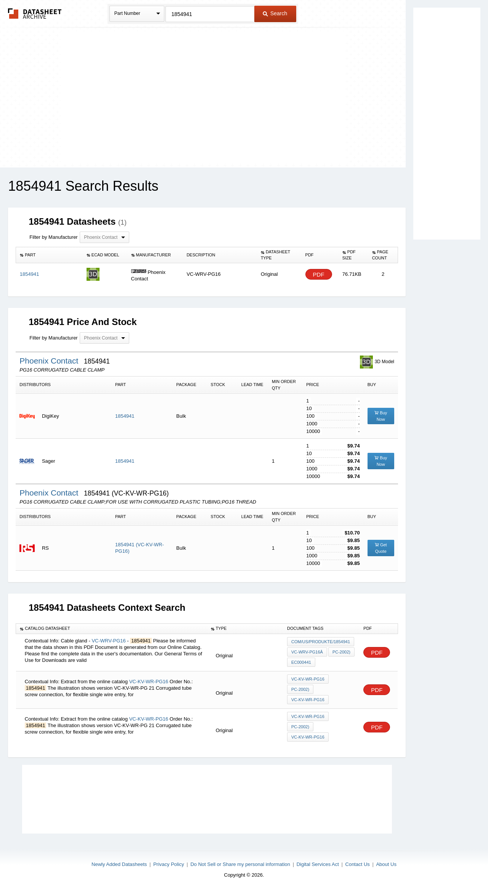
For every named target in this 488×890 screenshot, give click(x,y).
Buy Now (380, 416)
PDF (318, 274)
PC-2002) (341, 652)
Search (275, 13)
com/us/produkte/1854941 (320, 641)
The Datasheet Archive (35, 13)
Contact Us (357, 864)
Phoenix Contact (49, 360)
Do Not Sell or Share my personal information (240, 864)
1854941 (125, 416)
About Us (386, 864)
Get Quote (381, 548)
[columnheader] (49, 255)
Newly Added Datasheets (119, 864)
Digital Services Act (318, 864)
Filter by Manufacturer (53, 237)
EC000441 (301, 662)
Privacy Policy (168, 864)
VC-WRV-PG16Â (307, 652)
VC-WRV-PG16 (108, 641)
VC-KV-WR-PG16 (149, 681)
